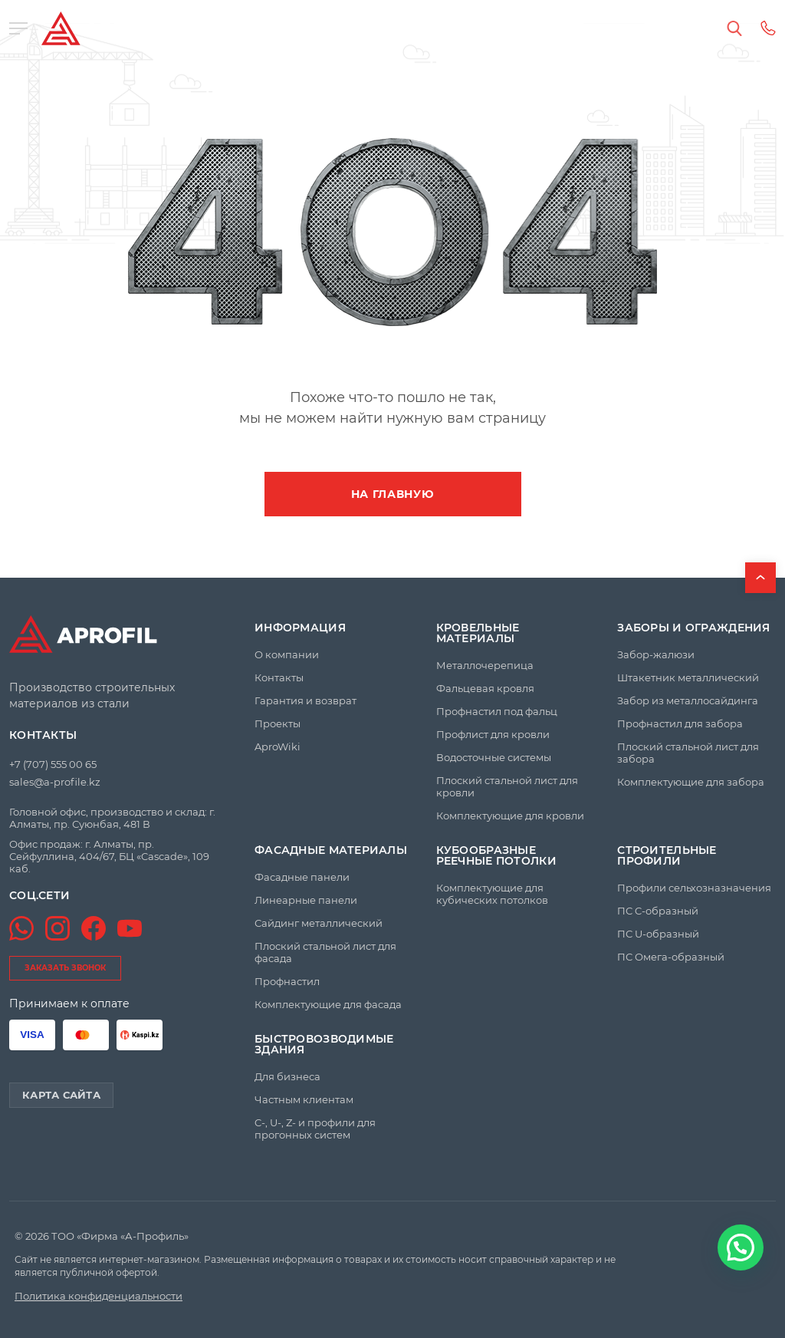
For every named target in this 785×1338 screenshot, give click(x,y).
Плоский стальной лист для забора (688, 752)
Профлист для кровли (493, 734)
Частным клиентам (304, 1099)
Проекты (278, 723)
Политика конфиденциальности (98, 1296)
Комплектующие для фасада (328, 1004)
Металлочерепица (485, 665)
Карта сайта (61, 1095)
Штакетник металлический (688, 677)
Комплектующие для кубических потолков (492, 894)
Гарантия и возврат (305, 700)
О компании (287, 654)
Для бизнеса (287, 1076)
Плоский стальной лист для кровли (507, 786)
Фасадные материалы (331, 850)
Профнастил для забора (680, 723)
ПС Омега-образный (670, 957)
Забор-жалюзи (656, 654)
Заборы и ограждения (693, 627)
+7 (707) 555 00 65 (53, 764)
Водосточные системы (493, 757)
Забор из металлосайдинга (687, 700)
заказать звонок (65, 968)
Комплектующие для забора (690, 782)
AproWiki (278, 746)
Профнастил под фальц (496, 711)
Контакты (43, 735)
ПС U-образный (658, 934)
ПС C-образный (657, 911)
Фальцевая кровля (485, 688)
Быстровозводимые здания (324, 1044)
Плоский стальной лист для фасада (325, 952)
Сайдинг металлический (319, 923)
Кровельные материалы (478, 633)
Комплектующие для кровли (510, 815)
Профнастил (287, 981)
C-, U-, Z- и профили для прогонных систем (315, 1128)
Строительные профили (666, 855)
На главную (393, 494)
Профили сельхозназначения (694, 888)
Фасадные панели (302, 877)
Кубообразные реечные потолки (496, 855)
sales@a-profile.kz (54, 782)
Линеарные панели (306, 900)
